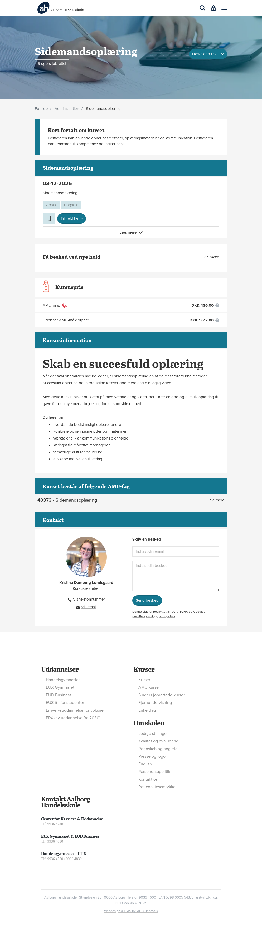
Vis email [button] (88, 607)
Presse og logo (152, 756)
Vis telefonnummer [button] (89, 599)
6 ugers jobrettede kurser (161, 695)
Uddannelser (60, 669)
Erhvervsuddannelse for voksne (75, 710)
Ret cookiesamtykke (157, 787)
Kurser (144, 669)
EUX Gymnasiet (60, 687)
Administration (67, 108)
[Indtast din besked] (175, 576)
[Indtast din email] (175, 551)
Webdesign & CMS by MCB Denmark (131, 911)
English (145, 764)
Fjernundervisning (155, 702)
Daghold (71, 205)
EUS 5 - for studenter (65, 702)
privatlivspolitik (143, 616)
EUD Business (58, 695)
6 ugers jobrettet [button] (52, 63)
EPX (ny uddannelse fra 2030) (73, 718)
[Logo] (60, 8)
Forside (41, 108)
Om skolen (149, 722)
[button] (224, 8)
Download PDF (206, 53)
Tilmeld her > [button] (72, 218)
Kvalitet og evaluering (158, 741)
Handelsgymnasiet (63, 679)
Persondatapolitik (154, 771)
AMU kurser (149, 687)
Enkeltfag (147, 710)
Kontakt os (148, 779)
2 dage (51, 205)
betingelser (167, 616)
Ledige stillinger (153, 733)
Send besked (147, 600)
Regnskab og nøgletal (158, 748)
